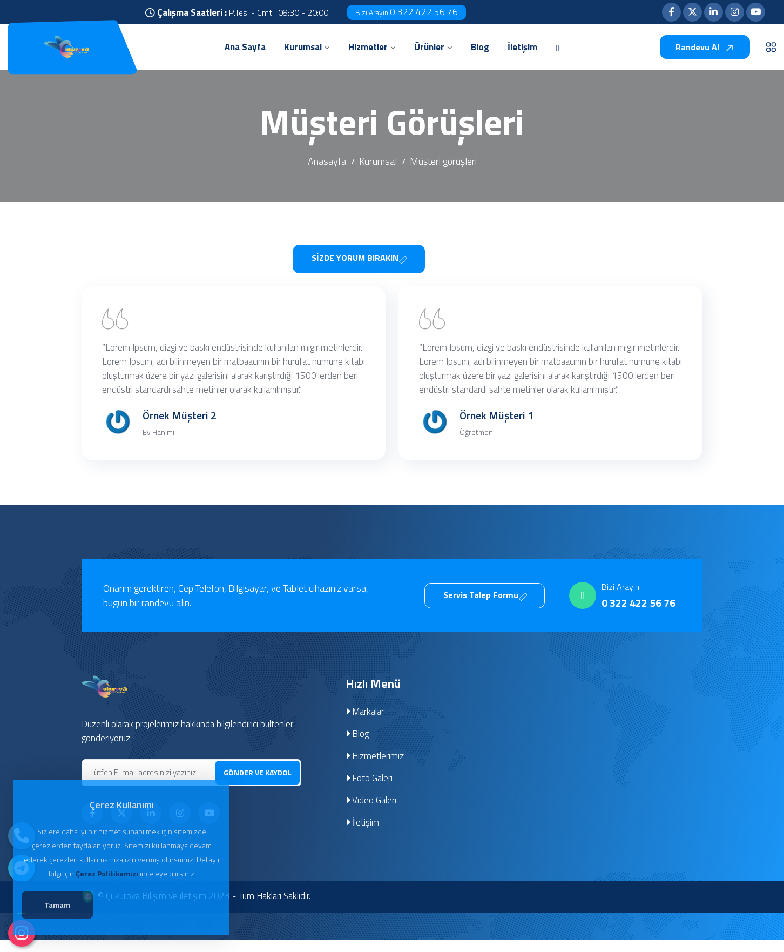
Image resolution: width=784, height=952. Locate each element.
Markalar (365, 725)
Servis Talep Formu (485, 608)
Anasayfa (327, 161)
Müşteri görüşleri (443, 161)
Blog (357, 747)
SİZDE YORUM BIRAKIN (360, 257)
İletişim (363, 836)
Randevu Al (705, 47)
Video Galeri (371, 814)
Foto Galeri (369, 792)
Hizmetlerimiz (375, 769)
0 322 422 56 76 (406, 12)
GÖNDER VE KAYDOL (258, 785)
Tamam (60, 905)
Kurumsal (378, 161)
